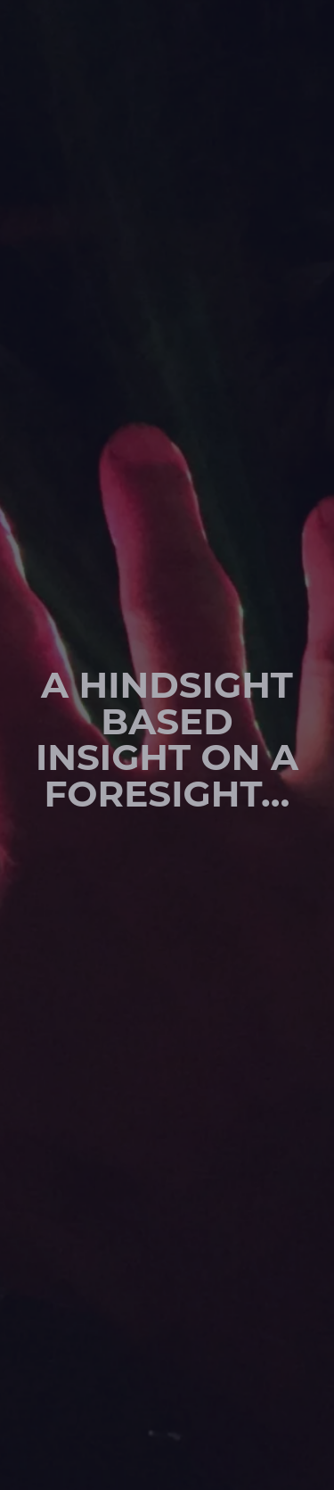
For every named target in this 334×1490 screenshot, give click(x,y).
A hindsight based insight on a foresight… (167, 739)
